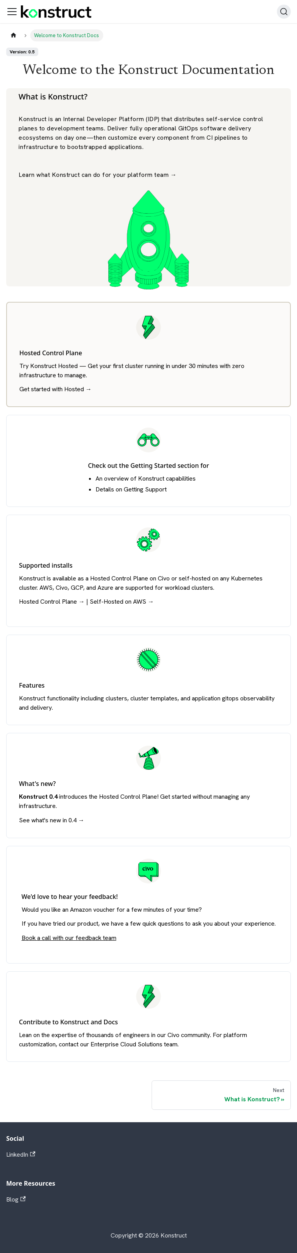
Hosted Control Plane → (52, 601)
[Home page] (13, 35)
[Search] (284, 12)
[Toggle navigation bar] (12, 11)
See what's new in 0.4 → (51, 820)
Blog (16, 1199)
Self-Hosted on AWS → (122, 601)
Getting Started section (164, 465)
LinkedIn (20, 1154)
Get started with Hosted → (55, 389)
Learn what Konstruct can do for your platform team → (98, 175)
